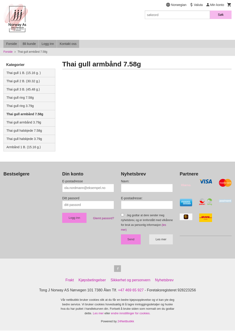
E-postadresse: (132, 198)
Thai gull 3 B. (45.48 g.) (23, 89)
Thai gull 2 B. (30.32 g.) (23, 81)
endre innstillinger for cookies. (130, 313)
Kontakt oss (68, 44)
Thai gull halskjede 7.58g (24, 130)
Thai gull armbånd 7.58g (24, 114)
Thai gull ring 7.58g (20, 97)
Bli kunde (29, 44)
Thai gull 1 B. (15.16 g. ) (23, 73)
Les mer (161, 239)
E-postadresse (72, 181)
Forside (11, 44)
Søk (221, 14)
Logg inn (48, 44)
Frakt (69, 281)
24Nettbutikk (126, 322)
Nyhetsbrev (164, 281)
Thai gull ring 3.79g (20, 106)
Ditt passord (70, 198)
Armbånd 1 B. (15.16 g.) (23, 147)
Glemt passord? (103, 218)
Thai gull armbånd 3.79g (23, 122)
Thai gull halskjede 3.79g (24, 139)
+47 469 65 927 (131, 291)
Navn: (125, 181)
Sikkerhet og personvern (130, 281)
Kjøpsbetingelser (92, 281)
